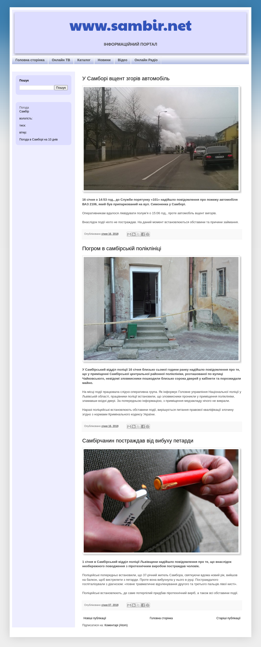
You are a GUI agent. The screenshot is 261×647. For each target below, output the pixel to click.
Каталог (83, 60)
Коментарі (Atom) (116, 625)
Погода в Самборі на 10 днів (38, 139)
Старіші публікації (228, 618)
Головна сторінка (30, 60)
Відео (122, 60)
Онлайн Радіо (145, 60)
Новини (104, 60)
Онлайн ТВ (61, 60)
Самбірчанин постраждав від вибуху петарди (137, 441)
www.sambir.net (130, 25)
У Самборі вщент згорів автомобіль (126, 78)
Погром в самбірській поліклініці (121, 248)
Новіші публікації (94, 618)
